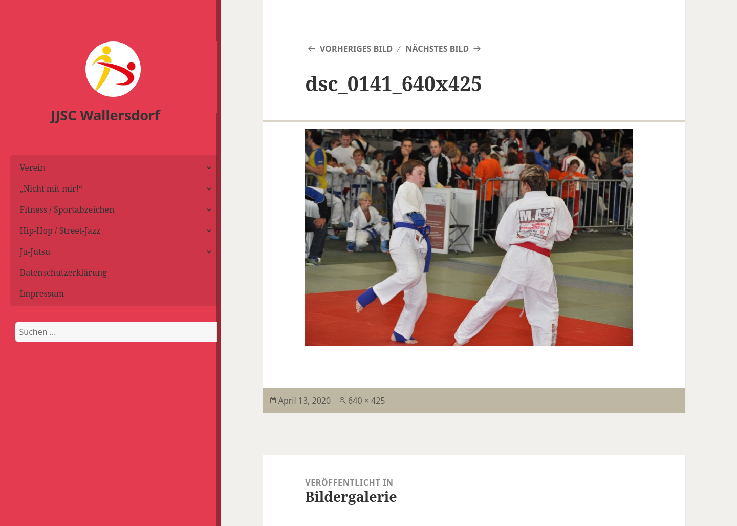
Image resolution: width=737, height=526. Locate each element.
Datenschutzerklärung (63, 272)
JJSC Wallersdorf (105, 115)
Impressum (42, 293)
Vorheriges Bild (356, 48)
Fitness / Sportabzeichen (67, 209)
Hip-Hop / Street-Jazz (60, 230)
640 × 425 (366, 400)
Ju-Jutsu (35, 251)
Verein (33, 167)
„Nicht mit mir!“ (51, 188)
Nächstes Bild (437, 48)
